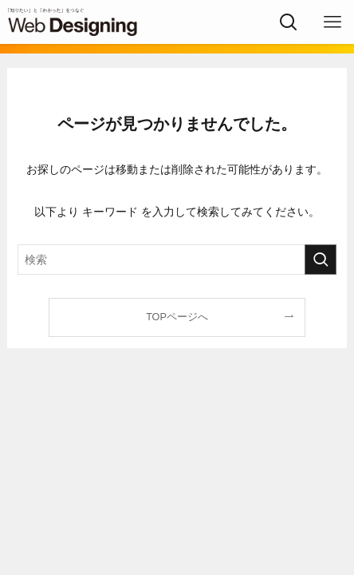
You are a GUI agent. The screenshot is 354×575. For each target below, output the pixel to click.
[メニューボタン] (332, 22)
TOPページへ (177, 317)
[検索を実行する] (320, 259)
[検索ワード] (177, 259)
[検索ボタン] (288, 22)
